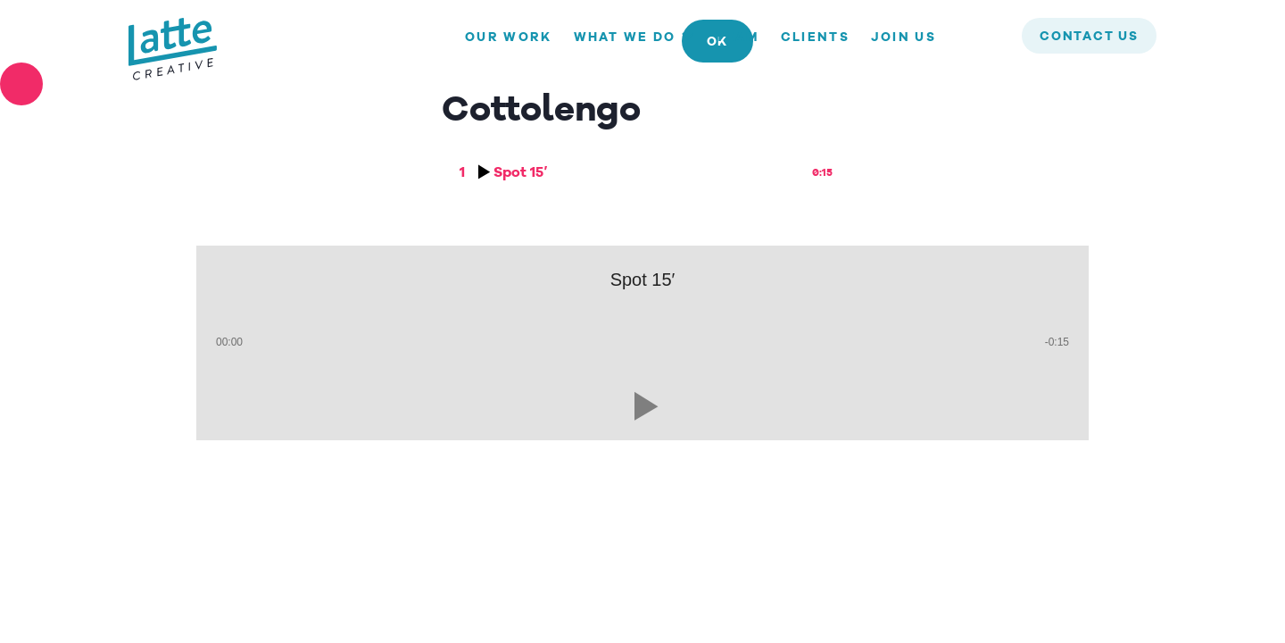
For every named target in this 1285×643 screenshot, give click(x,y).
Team (737, 37)
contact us (1089, 36)
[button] (642, 406)
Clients (815, 37)
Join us (903, 37)
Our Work (508, 37)
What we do (625, 37)
